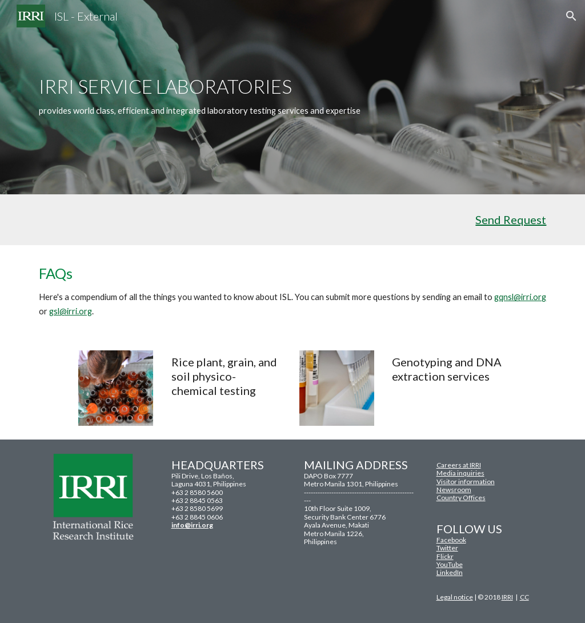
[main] (270, 96)
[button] (571, 16)
